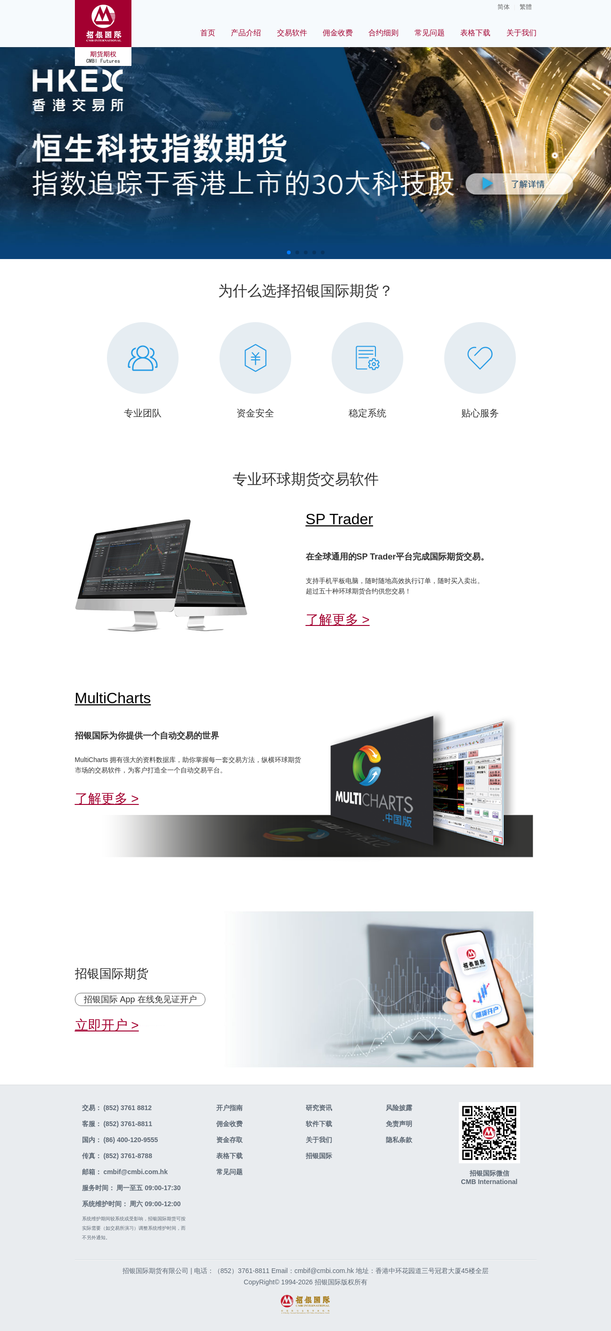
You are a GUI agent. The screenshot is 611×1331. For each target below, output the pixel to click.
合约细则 (383, 33)
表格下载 (475, 33)
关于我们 (521, 33)
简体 (503, 6)
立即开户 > (107, 1025)
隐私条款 (399, 1140)
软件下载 (319, 1124)
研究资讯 (319, 1108)
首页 (207, 33)
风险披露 (399, 1108)
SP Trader (339, 519)
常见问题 (430, 33)
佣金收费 (338, 33)
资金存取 (229, 1140)
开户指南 (229, 1108)
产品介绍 (246, 33)
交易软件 (292, 33)
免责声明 (399, 1124)
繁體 (526, 6)
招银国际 (319, 1156)
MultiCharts (113, 698)
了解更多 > (338, 619)
